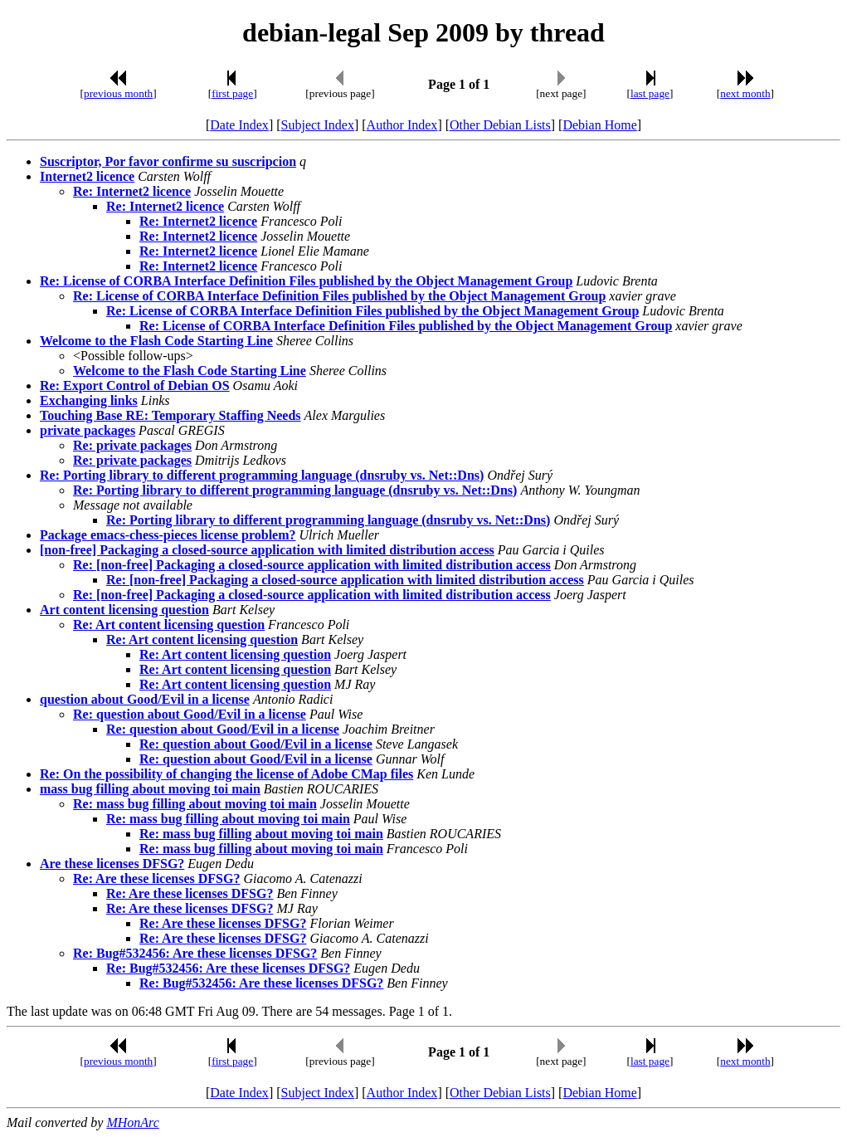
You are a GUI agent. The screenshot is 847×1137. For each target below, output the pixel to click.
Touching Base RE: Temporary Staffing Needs (170, 415)
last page (649, 93)
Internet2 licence (87, 176)
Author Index (402, 125)
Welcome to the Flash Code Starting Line (156, 341)
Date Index (239, 125)
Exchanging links (89, 400)
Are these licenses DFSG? (112, 863)
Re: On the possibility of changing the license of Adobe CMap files (226, 774)
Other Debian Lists (500, 125)
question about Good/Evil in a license (145, 699)
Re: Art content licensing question (169, 624)
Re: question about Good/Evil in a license (189, 714)
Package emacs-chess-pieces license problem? (168, 535)
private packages (87, 430)
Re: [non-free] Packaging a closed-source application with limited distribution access (312, 565)
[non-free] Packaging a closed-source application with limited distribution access (267, 550)
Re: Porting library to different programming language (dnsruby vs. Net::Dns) (262, 475)
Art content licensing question (124, 610)
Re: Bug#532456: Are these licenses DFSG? (195, 953)
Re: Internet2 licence (132, 191)
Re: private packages (132, 445)
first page (232, 93)
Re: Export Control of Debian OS (135, 385)
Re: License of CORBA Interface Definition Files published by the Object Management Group (306, 281)
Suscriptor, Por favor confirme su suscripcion (168, 161)
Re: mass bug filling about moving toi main (195, 804)
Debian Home (599, 125)
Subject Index (317, 125)
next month (745, 93)
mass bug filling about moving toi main (150, 789)
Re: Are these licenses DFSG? (156, 878)
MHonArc (132, 1122)
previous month (118, 93)
